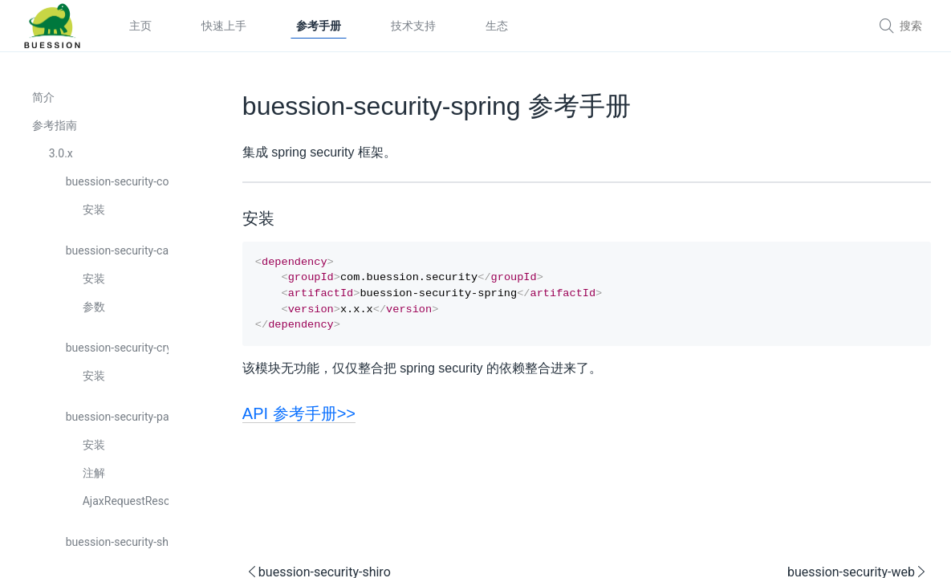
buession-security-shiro (116, 542)
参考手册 (318, 25)
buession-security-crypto (116, 348)
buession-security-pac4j (116, 417)
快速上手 (223, 25)
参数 (94, 307)
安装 (94, 210)
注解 (94, 473)
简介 (43, 98)
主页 (140, 25)
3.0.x (61, 154)
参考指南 (54, 126)
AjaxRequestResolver (125, 501)
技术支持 (413, 25)
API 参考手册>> (269, 421)
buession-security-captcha (116, 251)
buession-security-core (116, 182)
